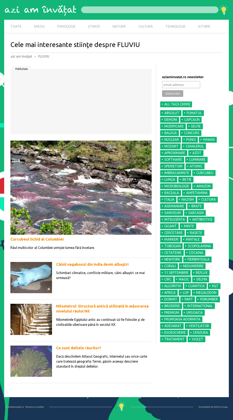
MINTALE (193, 239)
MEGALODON (206, 292)
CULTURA (208, 199)
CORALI (170, 266)
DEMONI (170, 119)
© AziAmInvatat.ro (14, 407)
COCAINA (196, 252)
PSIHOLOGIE (66, 26)
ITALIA (169, 199)
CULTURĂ (145, 26)
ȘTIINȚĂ (94, 26)
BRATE (196, 206)
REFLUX (201, 272)
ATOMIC (196, 166)
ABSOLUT (171, 113)
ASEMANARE (174, 206)
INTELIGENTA (174, 219)
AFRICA (170, 292)
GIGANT (170, 226)
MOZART (171, 146)
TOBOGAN (172, 246)
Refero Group (221, 407)
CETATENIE (173, 252)
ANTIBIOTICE (202, 219)
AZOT (196, 153)
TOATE (15, 26)
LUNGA (169, 179)
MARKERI (171, 239)
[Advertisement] (81, 103)
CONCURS (191, 133)
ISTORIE (204, 26)
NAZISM (188, 199)
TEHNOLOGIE (175, 26)
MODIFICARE (174, 126)
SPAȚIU (39, 26)
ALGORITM (172, 286)
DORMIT (170, 299)
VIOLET (197, 339)
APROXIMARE (174, 153)
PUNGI (191, 139)
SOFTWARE (173, 159)
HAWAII (209, 139)
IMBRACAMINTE (176, 173)
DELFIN (201, 279)
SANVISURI (172, 213)
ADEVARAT (173, 326)
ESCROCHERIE (175, 332)
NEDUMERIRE (193, 266)
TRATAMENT (174, 339)
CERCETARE (173, 233)
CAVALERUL (195, 146)
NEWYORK (172, 259)
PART (189, 299)
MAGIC (184, 279)
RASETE (196, 233)
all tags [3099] (177, 104)
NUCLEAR (171, 139)
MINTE (189, 226)
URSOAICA (194, 312)
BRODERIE (172, 306)
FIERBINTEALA (198, 259)
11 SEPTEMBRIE (176, 272)
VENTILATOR (199, 326)
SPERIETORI (173, 166)
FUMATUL (194, 113)
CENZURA (200, 332)
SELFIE (196, 126)
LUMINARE (197, 159)
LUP (186, 292)
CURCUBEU (204, 173)
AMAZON (203, 186)
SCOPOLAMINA (199, 246)
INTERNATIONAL (200, 306)
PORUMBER (209, 299)
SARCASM (196, 213)
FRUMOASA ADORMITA (182, 319)
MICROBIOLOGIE (176, 186)
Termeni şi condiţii (34, 407)
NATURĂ (119, 26)
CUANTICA (196, 286)
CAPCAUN (192, 119)
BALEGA (170, 133)
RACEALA (171, 193)
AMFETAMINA (197, 193)
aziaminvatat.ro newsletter (183, 77)
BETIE (186, 179)
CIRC (167, 279)
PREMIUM (171, 312)
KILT (215, 286)
